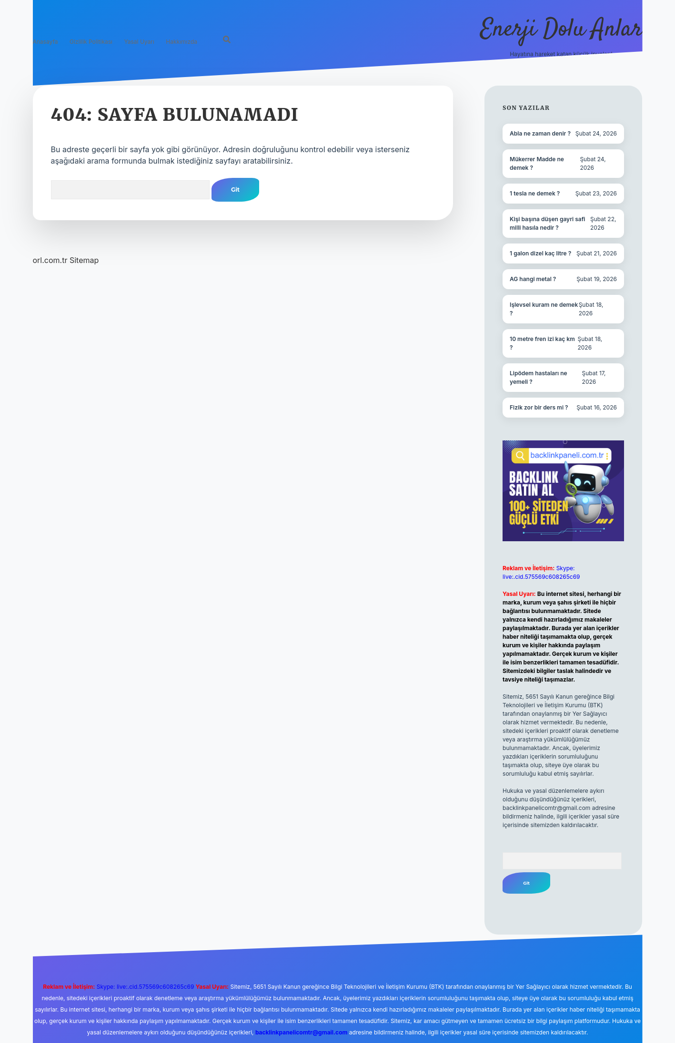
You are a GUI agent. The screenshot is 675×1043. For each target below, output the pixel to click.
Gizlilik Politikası (91, 41)
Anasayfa (45, 41)
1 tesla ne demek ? (535, 193)
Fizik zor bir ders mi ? (539, 407)
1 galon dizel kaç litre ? (540, 253)
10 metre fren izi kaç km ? (542, 343)
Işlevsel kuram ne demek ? (544, 309)
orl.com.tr (50, 260)
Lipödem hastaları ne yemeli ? (538, 377)
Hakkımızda (181, 41)
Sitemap (84, 260)
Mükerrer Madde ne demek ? (537, 163)
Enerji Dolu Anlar (561, 29)
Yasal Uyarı (139, 41)
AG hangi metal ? (533, 279)
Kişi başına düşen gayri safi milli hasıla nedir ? (547, 223)
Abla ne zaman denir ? (540, 133)
